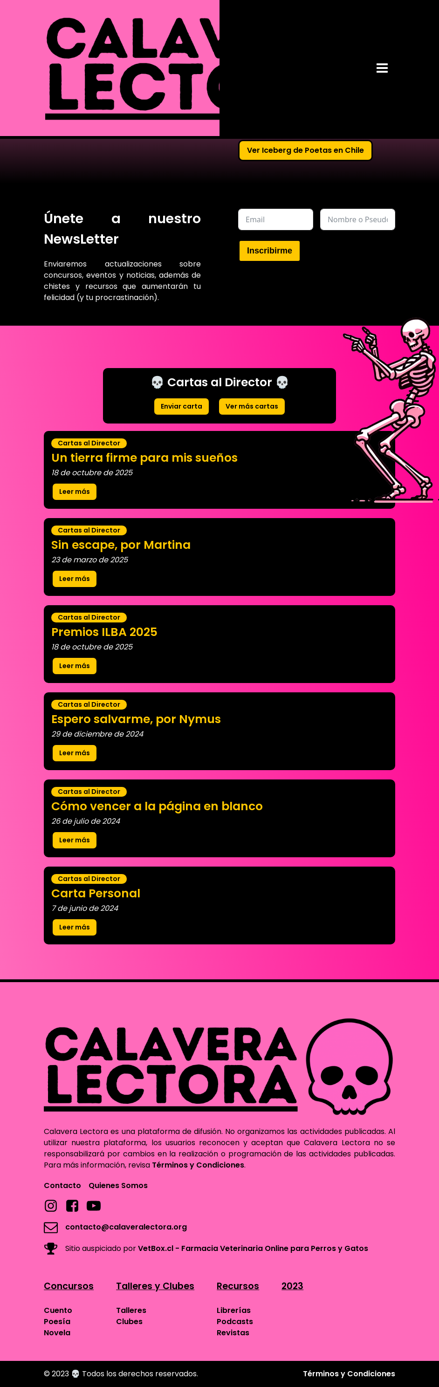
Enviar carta (181, 406)
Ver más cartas (252, 406)
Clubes (129, 1321)
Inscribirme (269, 250)
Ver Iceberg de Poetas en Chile (305, 150)
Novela (57, 1332)
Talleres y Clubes (155, 1286)
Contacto (62, 1185)
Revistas (233, 1332)
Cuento (58, 1310)
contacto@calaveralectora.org (126, 1227)
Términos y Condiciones (198, 1165)
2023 (292, 1286)
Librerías (234, 1310)
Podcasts (235, 1321)
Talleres (131, 1310)
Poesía (57, 1321)
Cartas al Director (89, 443)
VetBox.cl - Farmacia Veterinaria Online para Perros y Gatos (253, 1248)
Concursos (69, 1286)
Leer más (74, 491)
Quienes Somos (118, 1185)
